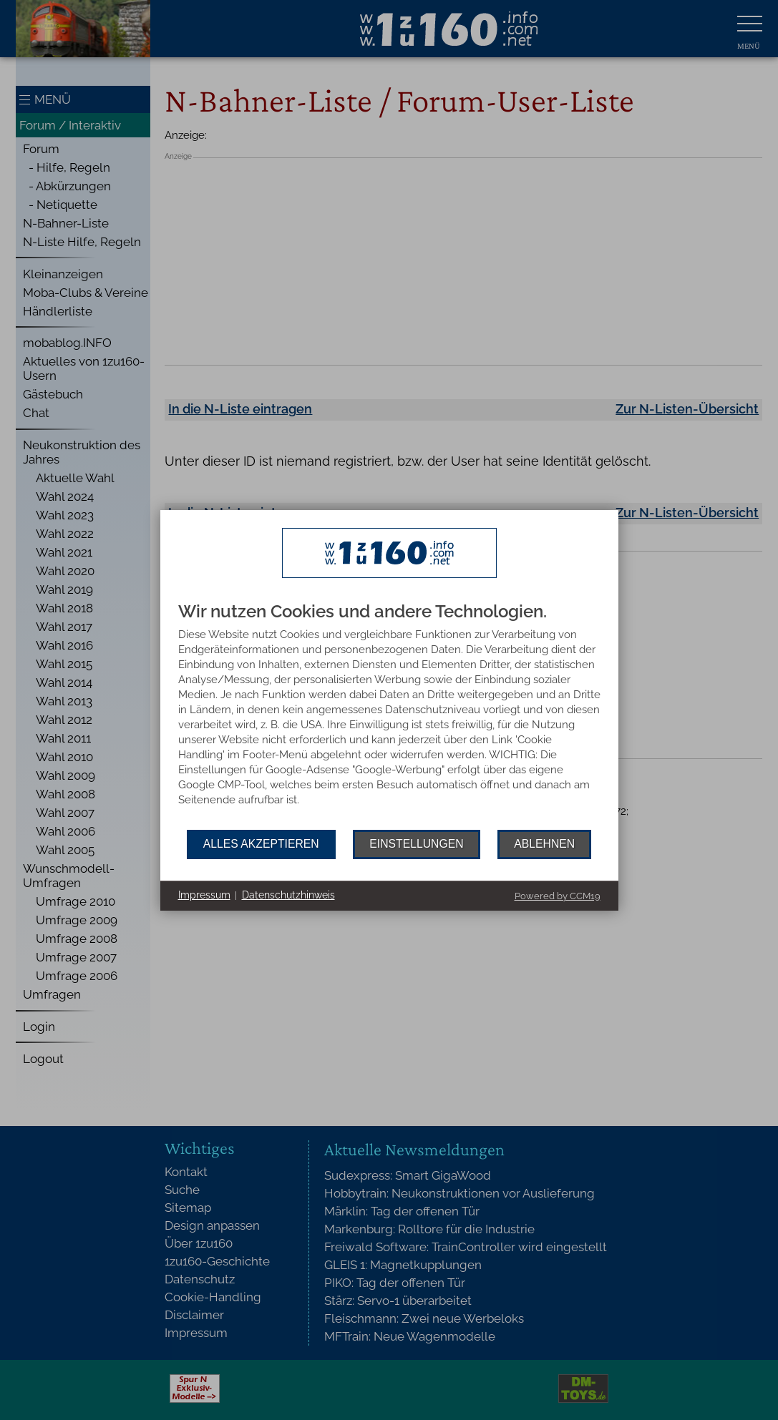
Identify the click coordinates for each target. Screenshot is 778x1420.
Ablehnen (544, 844)
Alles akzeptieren (261, 844)
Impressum (204, 895)
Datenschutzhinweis (288, 895)
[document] (389, 716)
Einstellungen (416, 844)
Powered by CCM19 (557, 896)
